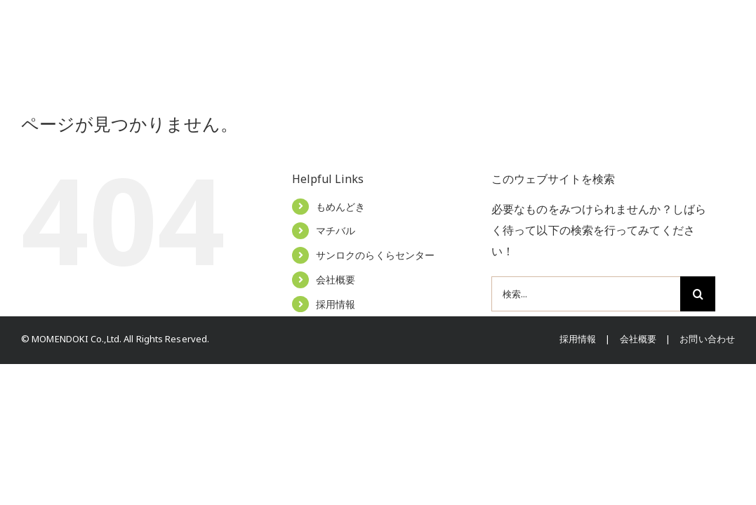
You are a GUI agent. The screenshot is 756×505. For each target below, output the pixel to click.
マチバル (335, 230)
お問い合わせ (707, 338)
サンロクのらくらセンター (375, 255)
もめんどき (341, 206)
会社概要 (335, 279)
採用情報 (335, 304)
